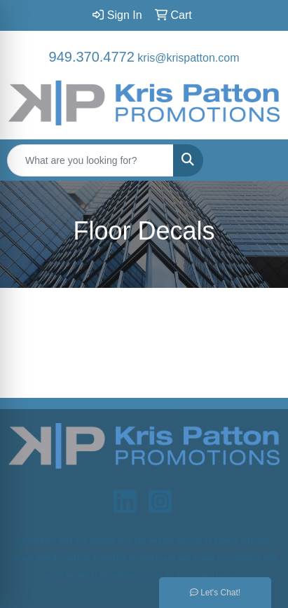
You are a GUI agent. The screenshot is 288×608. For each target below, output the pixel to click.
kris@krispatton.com (188, 58)
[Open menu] (260, 160)
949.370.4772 (92, 56)
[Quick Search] (90, 160)
